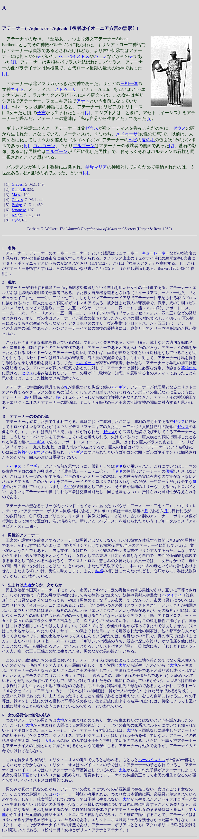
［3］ (7, 195)
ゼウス (91, 128)
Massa (17, 195)
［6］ (7, 210)
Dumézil (18, 189)
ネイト (17, 89)
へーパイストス (74, 56)
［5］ (7, 205)
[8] (85, 172)
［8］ (7, 220)
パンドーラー (64, 794)
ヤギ (33, 466)
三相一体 (129, 83)
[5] (149, 118)
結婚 (99, 571)
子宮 (41, 112)
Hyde (16, 220)
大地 (27, 585)
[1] (13, 62)
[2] (4, 73)
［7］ (7, 215)
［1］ (7, 184)
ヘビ (132, 139)
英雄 (21, 452)
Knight (17, 215)
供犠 (169, 471)
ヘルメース (85, 363)
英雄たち (189, 368)
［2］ (7, 189)
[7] (171, 145)
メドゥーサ (65, 89)
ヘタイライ (172, 595)
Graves (17, 184)
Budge (17, 205)
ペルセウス (35, 452)
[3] (4, 106)
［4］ (7, 200)
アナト (83, 101)
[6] (26, 145)
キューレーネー (155, 253)
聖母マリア (96, 167)
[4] (87, 112)
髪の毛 (148, 139)
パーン (100, 56)
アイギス (119, 387)
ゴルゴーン (44, 145)
